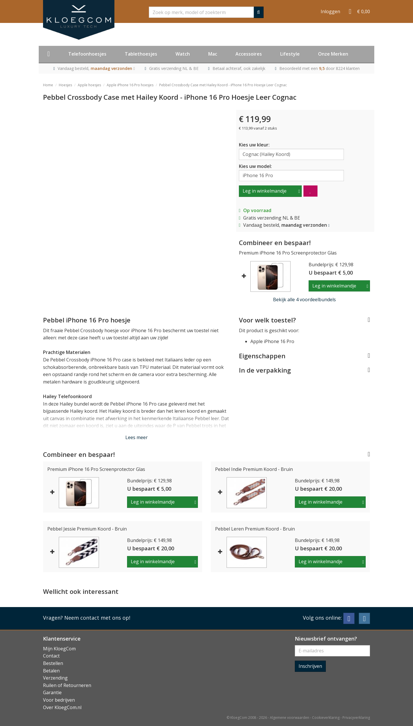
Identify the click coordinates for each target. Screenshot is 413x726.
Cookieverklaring (326, 717)
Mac (212, 54)
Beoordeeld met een (319, 68)
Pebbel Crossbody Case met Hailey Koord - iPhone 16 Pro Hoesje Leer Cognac (223, 85)
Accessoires (248, 54)
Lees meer (136, 437)
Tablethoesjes (141, 54)
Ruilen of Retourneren (67, 685)
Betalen (51, 671)
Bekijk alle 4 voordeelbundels (304, 299)
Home (48, 85)
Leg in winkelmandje (265, 191)
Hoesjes (65, 85)
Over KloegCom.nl (62, 707)
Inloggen (330, 11)
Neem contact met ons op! (97, 617)
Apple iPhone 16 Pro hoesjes (130, 85)
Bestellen (53, 663)
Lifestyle (290, 54)
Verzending (55, 678)
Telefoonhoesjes (87, 54)
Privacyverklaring (356, 717)
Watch (183, 54)
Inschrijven (310, 666)
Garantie (52, 692)
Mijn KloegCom (59, 648)
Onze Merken (333, 54)
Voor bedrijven (59, 700)
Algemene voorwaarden (289, 717)
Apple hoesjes (89, 85)
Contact (51, 656)
